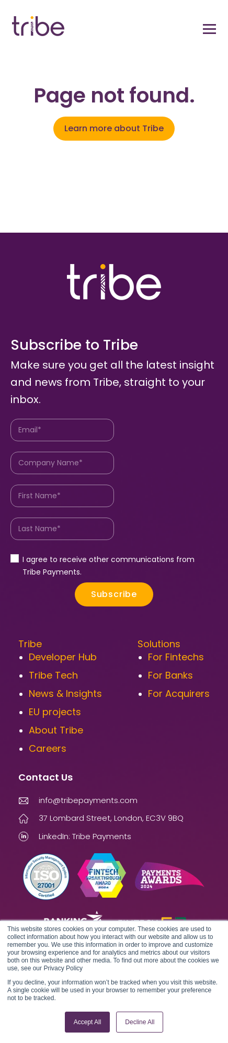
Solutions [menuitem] (159, 643)
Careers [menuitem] (47, 748)
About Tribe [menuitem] (56, 730)
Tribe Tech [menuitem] (53, 675)
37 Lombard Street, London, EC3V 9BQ (111, 817)
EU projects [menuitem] (55, 711)
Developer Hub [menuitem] (63, 656)
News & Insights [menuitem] (65, 693)
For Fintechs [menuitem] (176, 656)
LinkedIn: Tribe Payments (74, 836)
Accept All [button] (87, 1022)
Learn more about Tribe (114, 128)
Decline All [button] (139, 1022)
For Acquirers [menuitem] (179, 693)
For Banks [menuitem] (170, 675)
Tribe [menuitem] (30, 643)
